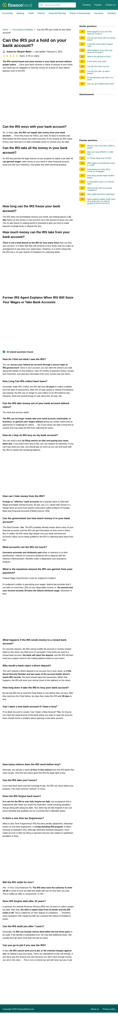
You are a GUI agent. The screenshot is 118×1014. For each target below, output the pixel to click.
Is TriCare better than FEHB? (99, 158)
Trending (86, 5)
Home (5, 30)
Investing (111, 13)
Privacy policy (109, 1009)
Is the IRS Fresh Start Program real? (100, 45)
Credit (31, 13)
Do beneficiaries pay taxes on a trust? (100, 78)
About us (95, 1009)
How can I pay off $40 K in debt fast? (100, 153)
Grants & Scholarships (80, 13)
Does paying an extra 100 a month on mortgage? (98, 170)
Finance (41, 13)
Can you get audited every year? (100, 84)
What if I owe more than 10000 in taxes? (101, 147)
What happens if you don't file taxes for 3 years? (99, 33)
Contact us (110, 5)
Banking (20, 13)
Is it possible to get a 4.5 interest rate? (100, 183)
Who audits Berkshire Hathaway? (101, 194)
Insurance (98, 13)
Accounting (7, 13)
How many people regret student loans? (100, 177)
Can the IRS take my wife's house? (98, 72)
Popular (97, 5)
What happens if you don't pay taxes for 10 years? (99, 51)
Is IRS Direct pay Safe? (97, 61)
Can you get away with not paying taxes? (101, 39)
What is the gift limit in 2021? (99, 56)
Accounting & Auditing (22, 30)
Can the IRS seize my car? (98, 66)
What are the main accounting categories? (99, 189)
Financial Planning (57, 13)
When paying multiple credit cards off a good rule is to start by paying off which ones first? (101, 201)
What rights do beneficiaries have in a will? (101, 164)
